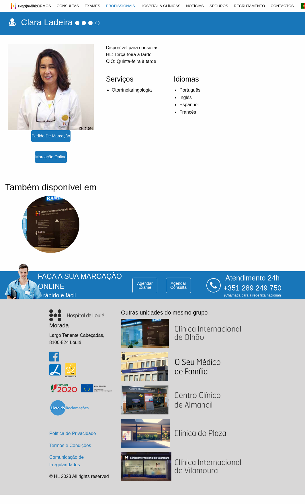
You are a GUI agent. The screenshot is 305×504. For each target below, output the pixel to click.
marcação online (51, 157)
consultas (68, 6)
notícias (195, 6)
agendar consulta (178, 285)
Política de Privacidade (72, 433)
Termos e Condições (70, 445)
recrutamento (249, 6)
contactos (282, 6)
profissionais (120, 6)
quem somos (38, 6)
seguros (219, 6)
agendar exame (144, 285)
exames (92, 6)
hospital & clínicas (161, 6)
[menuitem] (38, 6)
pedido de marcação (51, 136)
